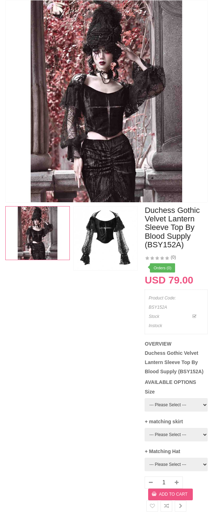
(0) (173, 257)
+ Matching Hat (162, 451)
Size (150, 392)
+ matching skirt (164, 421)
